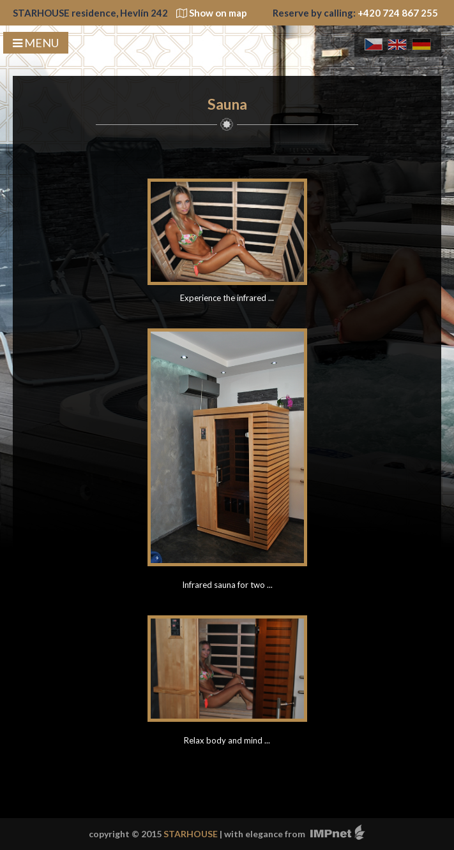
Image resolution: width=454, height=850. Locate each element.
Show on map (211, 12)
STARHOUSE (190, 833)
